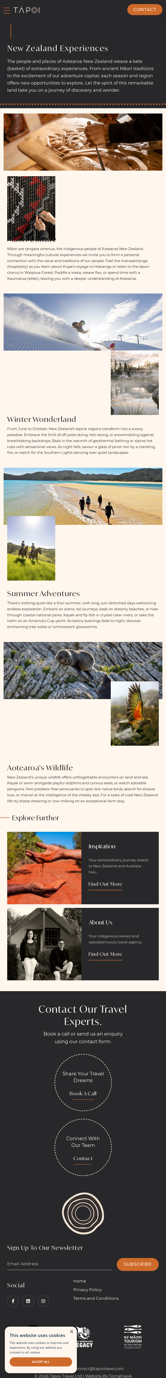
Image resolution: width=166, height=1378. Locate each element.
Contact (144, 9)
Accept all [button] (41, 1362)
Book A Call (83, 1093)
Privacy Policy (87, 1289)
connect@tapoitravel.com (99, 1368)
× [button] (71, 1332)
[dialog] (41, 1350)
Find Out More (106, 884)
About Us (100, 922)
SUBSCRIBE (138, 1264)
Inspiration (102, 846)
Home (79, 1281)
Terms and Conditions (96, 1298)
